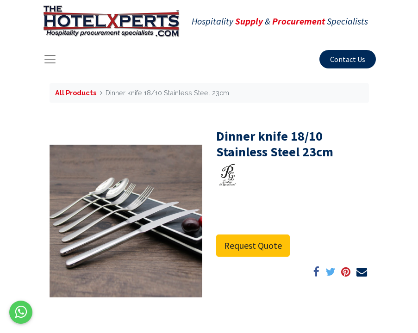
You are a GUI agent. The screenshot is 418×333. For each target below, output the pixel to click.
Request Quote (253, 245)
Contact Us (347, 59)
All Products (75, 93)
